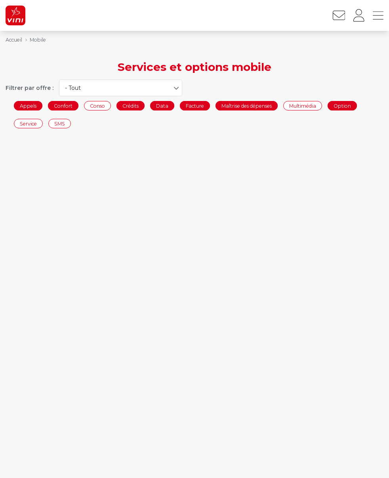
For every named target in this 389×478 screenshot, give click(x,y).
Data (162, 106)
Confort (63, 106)
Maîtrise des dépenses (246, 106)
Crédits (130, 106)
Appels (28, 106)
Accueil (14, 40)
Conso (97, 106)
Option (342, 106)
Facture (195, 106)
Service (28, 124)
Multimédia (302, 106)
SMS (59, 124)
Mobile (38, 40)
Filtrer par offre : (29, 87)
